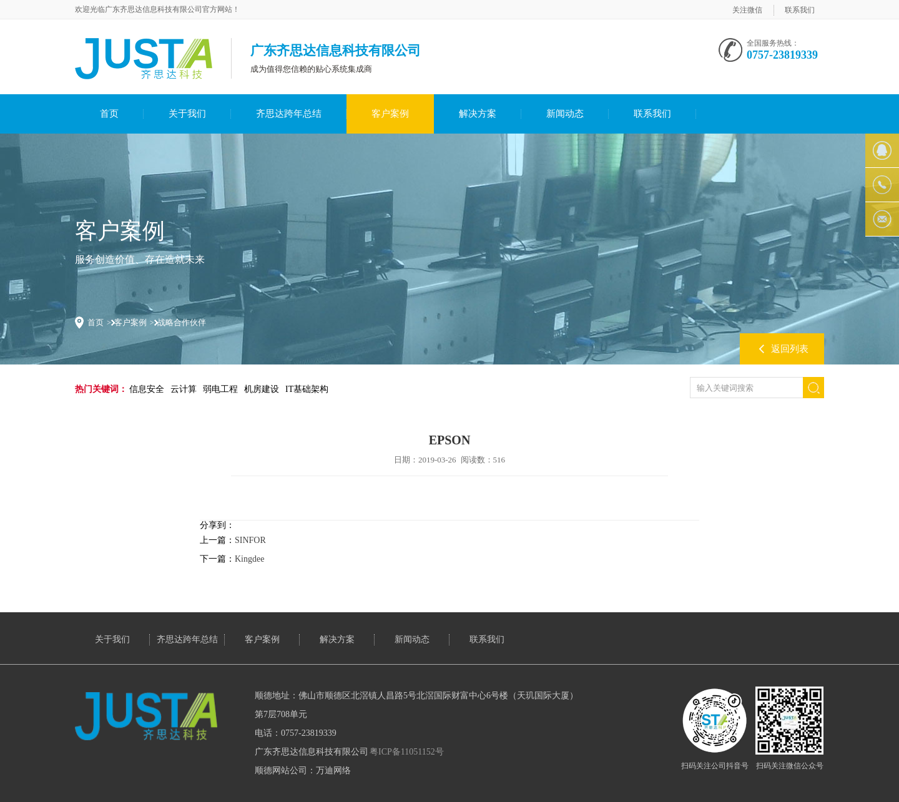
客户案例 (390, 114)
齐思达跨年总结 (289, 114)
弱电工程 (220, 389)
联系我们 (800, 10)
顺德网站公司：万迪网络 (303, 770)
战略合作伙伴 (181, 322)
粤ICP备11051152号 (407, 751)
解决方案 (477, 114)
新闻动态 (565, 114)
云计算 (183, 389)
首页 (109, 114)
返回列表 (789, 349)
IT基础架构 (306, 389)
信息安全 (146, 389)
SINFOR (250, 540)
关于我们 (187, 114)
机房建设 (261, 389)
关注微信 (747, 10)
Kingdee (249, 559)
